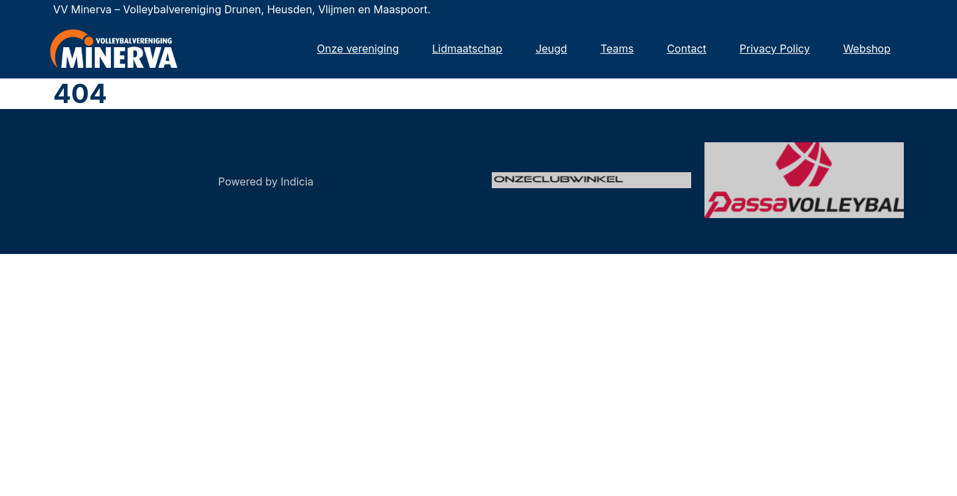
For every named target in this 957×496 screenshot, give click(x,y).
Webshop (867, 48)
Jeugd (552, 48)
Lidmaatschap (467, 48)
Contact (686, 48)
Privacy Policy (775, 48)
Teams (616, 48)
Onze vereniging (358, 48)
